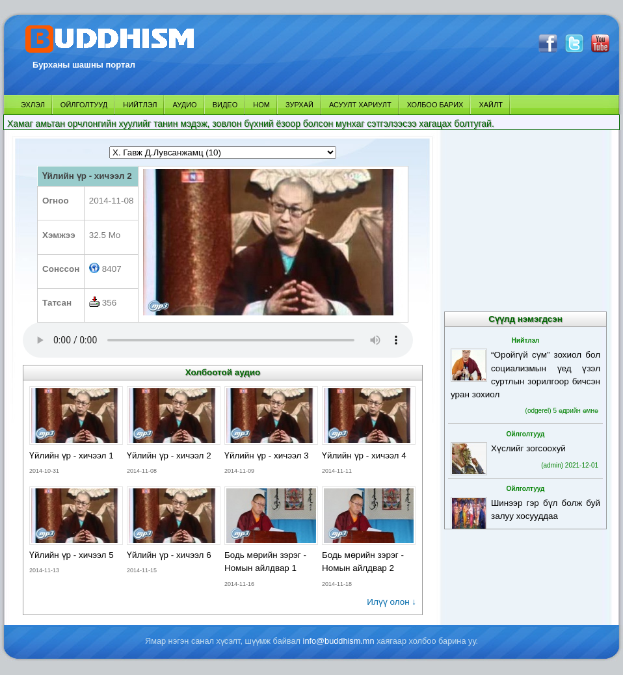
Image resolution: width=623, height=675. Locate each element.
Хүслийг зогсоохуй (528, 448)
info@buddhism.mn (339, 641)
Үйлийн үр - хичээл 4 (364, 455)
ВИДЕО (225, 105)
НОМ (261, 105)
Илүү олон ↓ (391, 602)
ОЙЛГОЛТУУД (83, 105)
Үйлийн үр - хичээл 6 (169, 555)
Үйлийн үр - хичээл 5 (71, 555)
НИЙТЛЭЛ (140, 105)
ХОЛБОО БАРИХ (435, 105)
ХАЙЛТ (491, 105)
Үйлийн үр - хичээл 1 (71, 455)
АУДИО (184, 105)
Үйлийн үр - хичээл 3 (266, 455)
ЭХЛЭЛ (33, 105)
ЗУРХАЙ (299, 105)
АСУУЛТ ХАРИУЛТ (360, 105)
